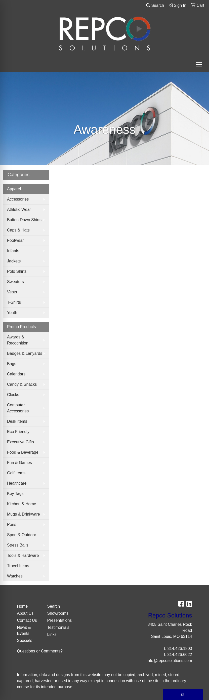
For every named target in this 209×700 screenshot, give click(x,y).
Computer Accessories (18, 408)
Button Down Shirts (24, 220)
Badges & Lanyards (24, 353)
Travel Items (18, 566)
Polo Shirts (16, 271)
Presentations (59, 620)
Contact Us (27, 620)
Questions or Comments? (40, 651)
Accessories (18, 199)
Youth (12, 312)
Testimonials (58, 627)
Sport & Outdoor (21, 535)
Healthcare (16, 483)
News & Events (24, 630)
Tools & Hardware (23, 555)
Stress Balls (17, 545)
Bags (11, 364)
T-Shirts (14, 302)
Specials (24, 640)
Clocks (13, 395)
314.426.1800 (180, 648)
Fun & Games (19, 462)
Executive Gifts (20, 442)
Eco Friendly (18, 432)
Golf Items (16, 473)
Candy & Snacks (22, 384)
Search (155, 5)
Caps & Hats (18, 230)
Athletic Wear (19, 209)
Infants (13, 251)
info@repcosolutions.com (169, 660)
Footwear (15, 240)
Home (22, 606)
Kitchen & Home (21, 504)
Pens (11, 524)
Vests (12, 292)
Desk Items (17, 421)
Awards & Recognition (17, 340)
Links (52, 634)
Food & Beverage (22, 452)
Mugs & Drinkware (23, 514)
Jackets (14, 261)
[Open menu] (199, 64)
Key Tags (15, 493)
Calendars (16, 374)
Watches (15, 576)
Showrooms (57, 613)
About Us (25, 613)
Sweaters (15, 282)
